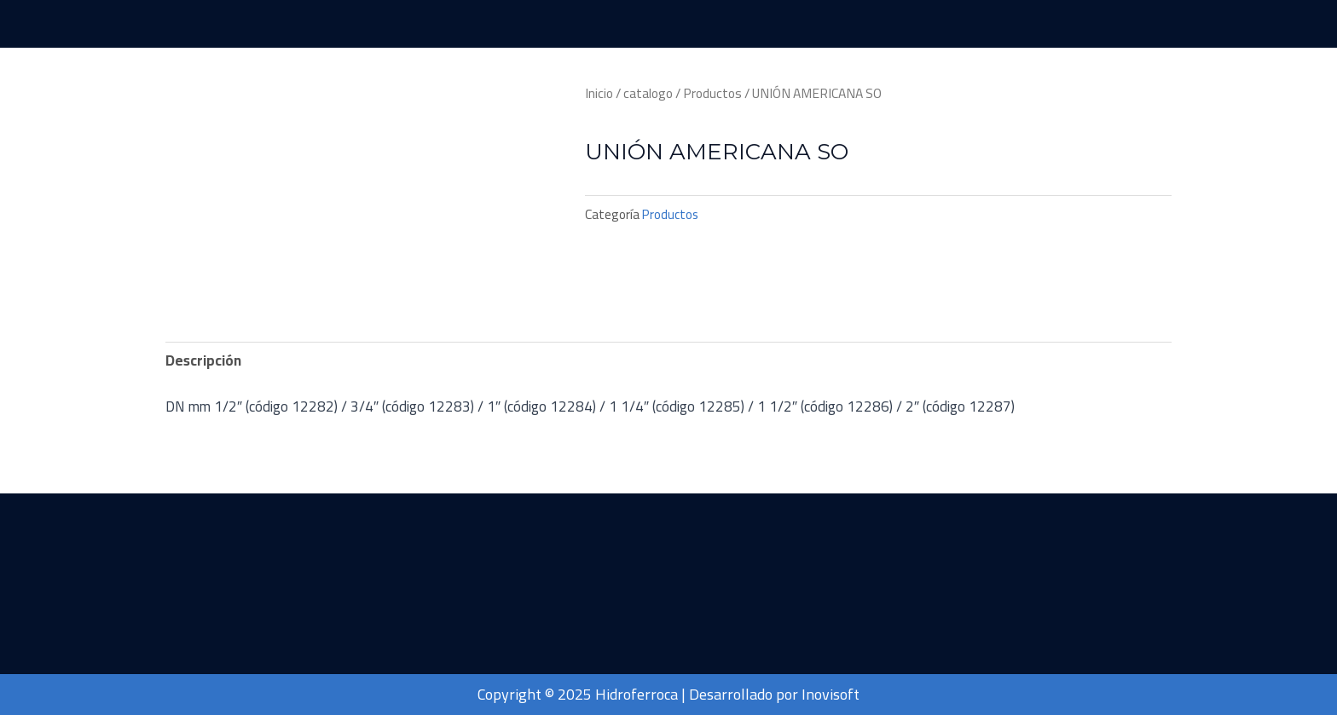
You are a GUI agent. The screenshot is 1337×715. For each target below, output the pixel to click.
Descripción (203, 360)
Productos (712, 93)
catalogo (648, 93)
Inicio (599, 93)
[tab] (203, 361)
